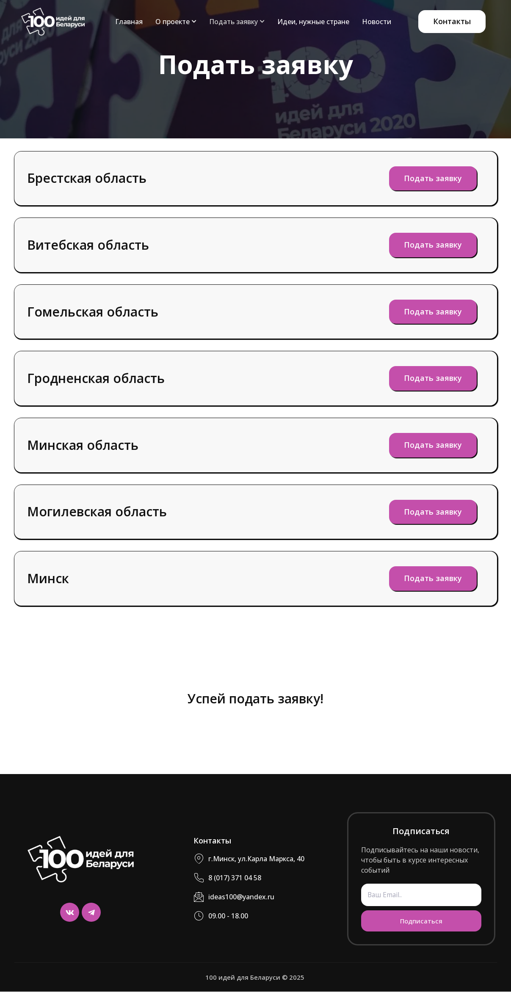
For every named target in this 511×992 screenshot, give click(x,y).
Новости (376, 21)
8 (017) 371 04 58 (227, 878)
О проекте (175, 21)
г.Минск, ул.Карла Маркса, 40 (248, 859)
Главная (129, 21)
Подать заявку (237, 21)
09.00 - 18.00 (220, 916)
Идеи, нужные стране (313, 21)
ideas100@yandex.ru (233, 897)
